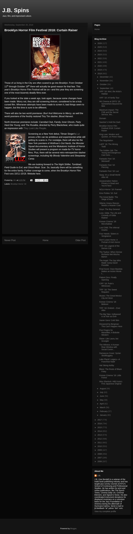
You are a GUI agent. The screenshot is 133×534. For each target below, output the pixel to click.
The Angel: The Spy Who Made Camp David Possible (110, 262)
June (102, 396)
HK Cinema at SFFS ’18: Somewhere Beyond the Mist (110, 103)
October (103, 84)
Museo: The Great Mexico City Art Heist (110, 297)
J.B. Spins (15, 10)
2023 (100, 54)
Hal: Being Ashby (106, 365)
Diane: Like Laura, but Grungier (108, 339)
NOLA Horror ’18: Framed (110, 189)
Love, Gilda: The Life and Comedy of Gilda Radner (110, 215)
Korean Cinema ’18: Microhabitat (108, 222)
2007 (100, 458)
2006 (100, 461)
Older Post (80, 240)
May (102, 400)
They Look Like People (34, 128)
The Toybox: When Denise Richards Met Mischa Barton (110, 254)
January (103, 415)
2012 (100, 439)
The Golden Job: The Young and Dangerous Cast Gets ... (110, 152)
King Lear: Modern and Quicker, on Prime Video (110, 135)
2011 (100, 442)
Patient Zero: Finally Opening (108, 278)
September (105, 88)
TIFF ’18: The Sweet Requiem (108, 291)
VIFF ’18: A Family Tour (109, 98)
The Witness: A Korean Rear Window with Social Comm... (109, 347)
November (104, 81)
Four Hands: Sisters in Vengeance (109, 235)
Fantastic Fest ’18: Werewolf (107, 160)
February (104, 411)
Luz (78, 134)
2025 (100, 47)
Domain (102, 118)
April (102, 404)
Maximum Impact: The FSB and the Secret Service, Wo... (108, 112)
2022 (100, 58)
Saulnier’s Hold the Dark (109, 122)
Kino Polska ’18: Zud (108, 193)
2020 (100, 66)
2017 (100, 420)
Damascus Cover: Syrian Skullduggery (110, 354)
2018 (100, 73)
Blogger (73, 528)
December (104, 77)
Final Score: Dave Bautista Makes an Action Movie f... (110, 271)
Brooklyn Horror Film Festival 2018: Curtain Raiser (109, 128)
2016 (100, 423)
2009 (100, 450)
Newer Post (10, 240)
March (103, 407)
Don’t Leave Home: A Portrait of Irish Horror (109, 241)
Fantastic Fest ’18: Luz (109, 171)
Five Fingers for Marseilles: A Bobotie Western (109, 332)
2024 (100, 51)
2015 (100, 427)
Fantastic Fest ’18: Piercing (107, 166)
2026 (100, 43)
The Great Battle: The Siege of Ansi (108, 198)
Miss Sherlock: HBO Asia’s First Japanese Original (110, 382)
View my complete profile (105, 511)
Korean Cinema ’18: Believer (108, 303)
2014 (100, 431)
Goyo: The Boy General (109, 209)
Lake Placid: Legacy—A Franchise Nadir (109, 360)
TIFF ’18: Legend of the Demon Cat (109, 247)
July (102, 392)
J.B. (99, 475)
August (103, 388)
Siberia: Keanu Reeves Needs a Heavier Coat (110, 204)
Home (45, 240)
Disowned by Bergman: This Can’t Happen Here (110, 325)
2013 (100, 435)
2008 (100, 454)
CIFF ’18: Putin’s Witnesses (106, 284)
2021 (100, 62)
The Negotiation (106, 140)
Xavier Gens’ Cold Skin (109, 320)
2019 (100, 70)
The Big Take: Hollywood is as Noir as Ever (110, 315)
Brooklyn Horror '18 (18, 184)
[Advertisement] (45, 212)
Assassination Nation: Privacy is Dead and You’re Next (109, 183)
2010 (100, 446)
